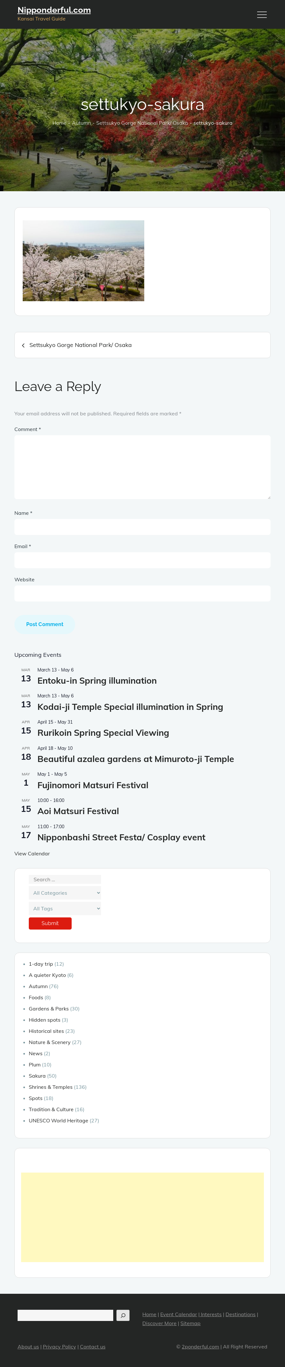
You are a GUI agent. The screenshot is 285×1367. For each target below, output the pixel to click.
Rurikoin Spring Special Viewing (103, 732)
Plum (35, 1064)
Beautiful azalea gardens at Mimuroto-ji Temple (135, 758)
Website (24, 579)
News (36, 1053)
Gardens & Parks (49, 1008)
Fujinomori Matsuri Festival (92, 785)
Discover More (159, 1323)
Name (23, 513)
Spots (36, 1098)
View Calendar (32, 853)
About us (28, 1346)
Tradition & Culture (51, 1109)
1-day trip (41, 964)
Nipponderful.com (54, 10)
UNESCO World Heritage (58, 1120)
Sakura (37, 1075)
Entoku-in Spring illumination (97, 680)
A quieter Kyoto (47, 975)
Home (149, 1314)
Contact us (93, 1346)
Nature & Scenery (50, 1042)
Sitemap (190, 1323)
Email (22, 546)
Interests (211, 1314)
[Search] (123, 1315)
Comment (27, 429)
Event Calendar (178, 1314)
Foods (36, 997)
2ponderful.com (200, 1346)
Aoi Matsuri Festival (78, 810)
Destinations (241, 1314)
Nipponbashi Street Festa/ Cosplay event (121, 837)
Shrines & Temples (51, 1087)
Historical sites (46, 1031)
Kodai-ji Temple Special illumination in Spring (130, 706)
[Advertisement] (142, 1217)
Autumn (38, 986)
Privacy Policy (59, 1346)
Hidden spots (44, 1020)
